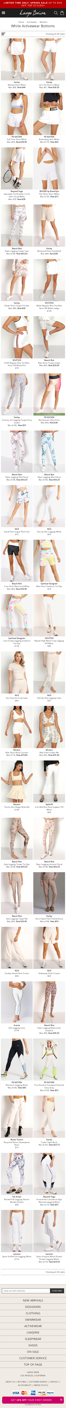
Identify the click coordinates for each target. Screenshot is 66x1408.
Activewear (33, 1326)
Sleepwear (33, 1339)
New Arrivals (33, 1300)
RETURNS (22, 1381)
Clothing (33, 1313)
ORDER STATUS (41, 1385)
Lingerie (33, 1332)
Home (21, 22)
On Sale (33, 1352)
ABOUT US (10, 1381)
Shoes (33, 1345)
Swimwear (33, 1319)
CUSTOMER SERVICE (38, 1381)
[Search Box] (56, 13)
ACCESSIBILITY (25, 1385)
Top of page (33, 1364)
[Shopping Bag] (62, 13)
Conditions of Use (33, 1404)
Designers (33, 1307)
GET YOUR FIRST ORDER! (37, 1399)
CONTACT (54, 1381)
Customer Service (33, 1358)
